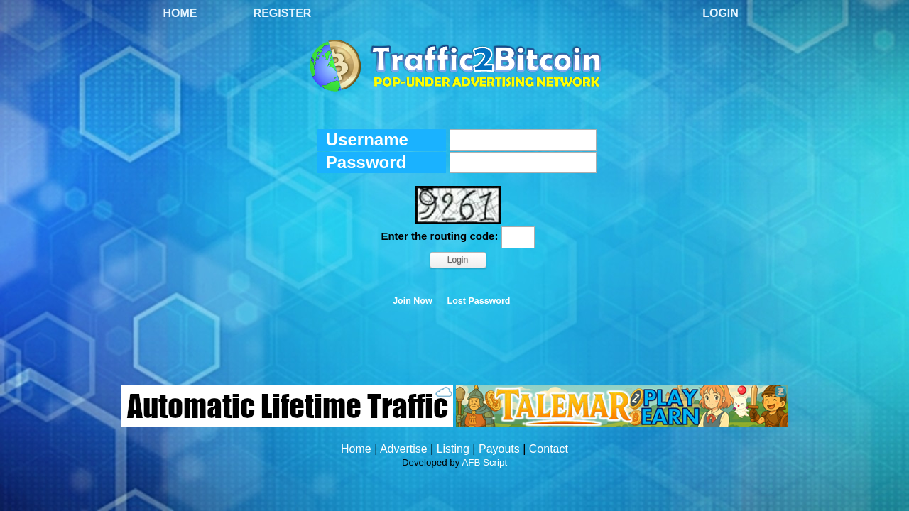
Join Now (412, 301)
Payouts (499, 449)
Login (720, 13)
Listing (453, 449)
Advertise (404, 449)
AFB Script (484, 462)
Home (180, 13)
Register (283, 13)
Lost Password (479, 301)
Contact (548, 449)
